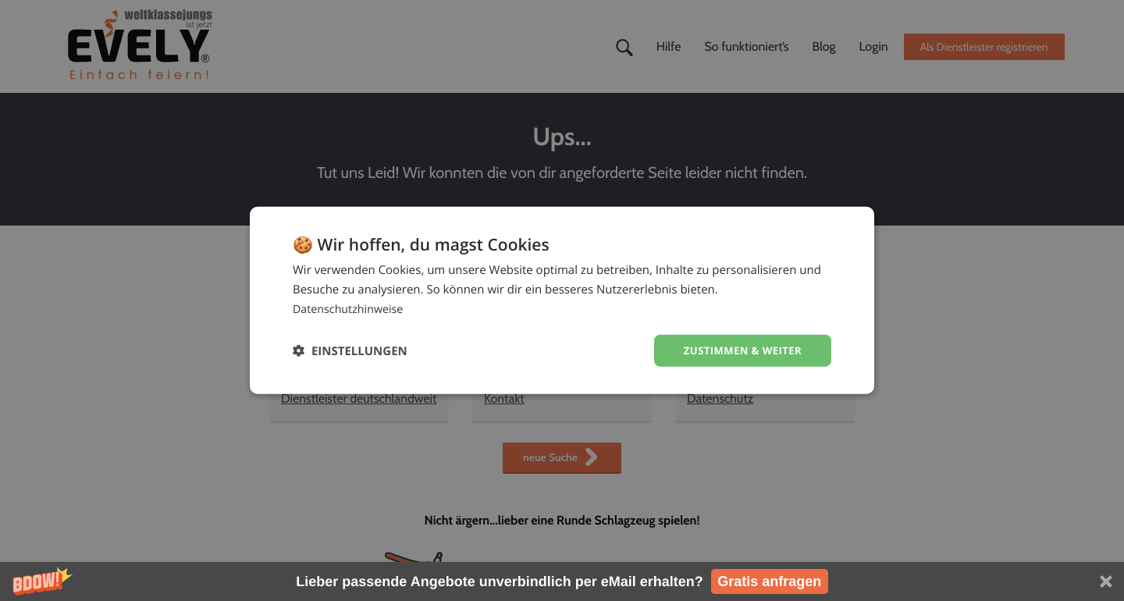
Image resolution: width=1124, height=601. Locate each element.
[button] (562, 581)
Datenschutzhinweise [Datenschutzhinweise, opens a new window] (351, 307)
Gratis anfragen (769, 581)
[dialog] (562, 300)
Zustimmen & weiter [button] (739, 350)
